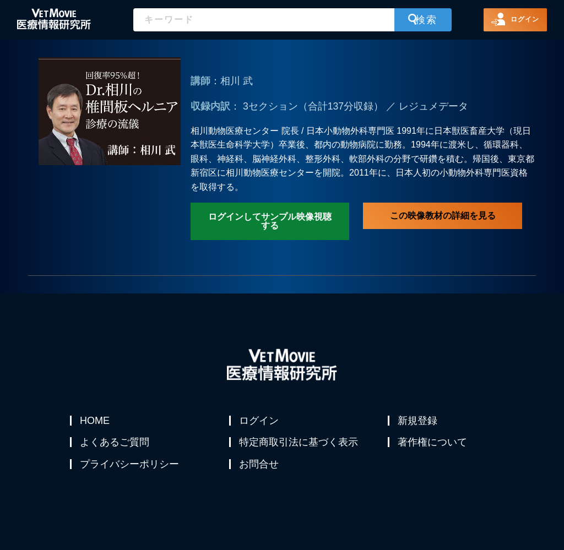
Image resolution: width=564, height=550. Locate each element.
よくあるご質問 (115, 447)
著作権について (433, 447)
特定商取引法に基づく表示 (299, 447)
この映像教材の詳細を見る (443, 215)
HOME (96, 421)
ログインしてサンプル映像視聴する (270, 221)
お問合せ (260, 473)
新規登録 (418, 421)
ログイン (260, 421)
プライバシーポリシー (130, 473)
